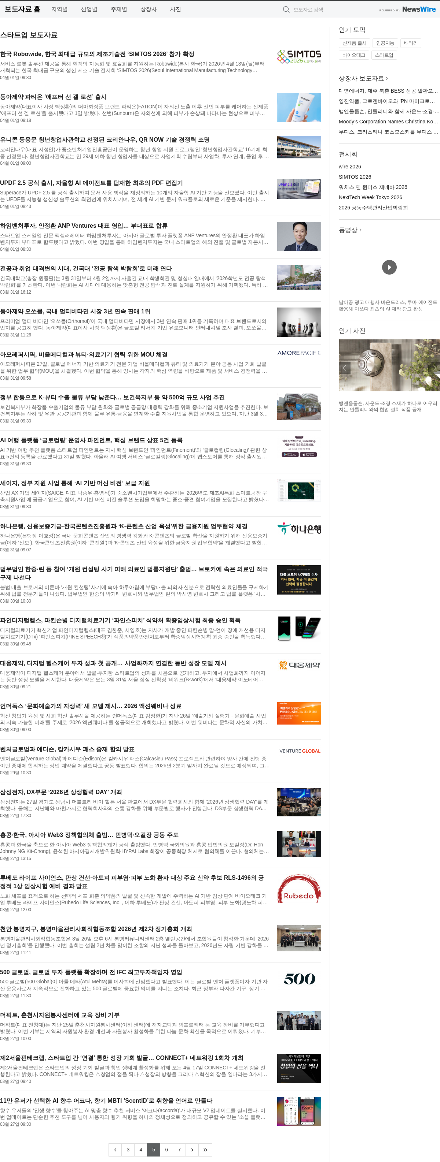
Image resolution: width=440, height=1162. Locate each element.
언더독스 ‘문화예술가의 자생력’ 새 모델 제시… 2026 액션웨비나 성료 (91, 706)
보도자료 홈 (22, 9)
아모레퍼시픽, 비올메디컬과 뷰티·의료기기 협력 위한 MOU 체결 (84, 354)
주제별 (119, 9)
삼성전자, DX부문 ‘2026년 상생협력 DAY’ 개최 (61, 792)
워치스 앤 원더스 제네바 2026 (373, 187)
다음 (434, 368)
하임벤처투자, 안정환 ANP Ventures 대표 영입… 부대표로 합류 (84, 226)
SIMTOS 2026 (355, 177)
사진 (175, 9)
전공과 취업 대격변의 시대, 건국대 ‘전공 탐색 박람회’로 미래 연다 (86, 268)
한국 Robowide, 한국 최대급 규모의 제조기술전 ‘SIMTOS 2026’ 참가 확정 (97, 54)
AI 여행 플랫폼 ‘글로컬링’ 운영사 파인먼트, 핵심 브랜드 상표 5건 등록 (91, 440)
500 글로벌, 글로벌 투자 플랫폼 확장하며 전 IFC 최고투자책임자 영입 (91, 972)
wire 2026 (350, 167)
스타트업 (384, 55)
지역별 (59, 9)
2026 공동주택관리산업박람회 (373, 208)
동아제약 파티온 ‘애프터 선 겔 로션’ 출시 (53, 97)
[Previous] (115, 1150)
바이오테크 (354, 55)
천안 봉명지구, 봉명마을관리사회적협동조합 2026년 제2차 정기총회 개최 (96, 929)
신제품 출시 (354, 43)
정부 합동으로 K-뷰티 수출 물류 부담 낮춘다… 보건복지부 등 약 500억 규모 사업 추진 (112, 397)
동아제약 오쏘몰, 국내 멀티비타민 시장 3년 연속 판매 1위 (75, 311)
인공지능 (385, 43)
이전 (345, 368)
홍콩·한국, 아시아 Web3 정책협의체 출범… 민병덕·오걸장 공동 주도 (89, 835)
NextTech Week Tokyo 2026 (370, 197)
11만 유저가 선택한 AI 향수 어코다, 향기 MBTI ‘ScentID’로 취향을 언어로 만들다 (106, 1101)
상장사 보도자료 (361, 78)
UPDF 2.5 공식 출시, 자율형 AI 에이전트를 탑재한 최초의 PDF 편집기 (91, 183)
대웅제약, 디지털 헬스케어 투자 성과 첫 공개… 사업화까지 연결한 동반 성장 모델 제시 (113, 663)
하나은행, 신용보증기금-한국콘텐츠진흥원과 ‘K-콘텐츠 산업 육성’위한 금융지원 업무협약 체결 (123, 526)
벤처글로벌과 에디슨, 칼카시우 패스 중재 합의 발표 (67, 749)
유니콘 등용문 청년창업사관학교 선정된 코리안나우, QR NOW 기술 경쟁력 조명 (105, 140)
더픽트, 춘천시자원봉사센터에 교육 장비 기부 (60, 1015)
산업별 (89, 9)
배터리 (411, 43)
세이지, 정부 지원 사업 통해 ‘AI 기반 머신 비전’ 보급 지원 (75, 483)
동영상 (348, 230)
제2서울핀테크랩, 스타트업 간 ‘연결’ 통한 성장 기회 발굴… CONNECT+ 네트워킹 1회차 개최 (121, 1058)
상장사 (148, 9)
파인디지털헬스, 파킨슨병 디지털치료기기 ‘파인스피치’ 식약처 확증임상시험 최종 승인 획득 (120, 620)
